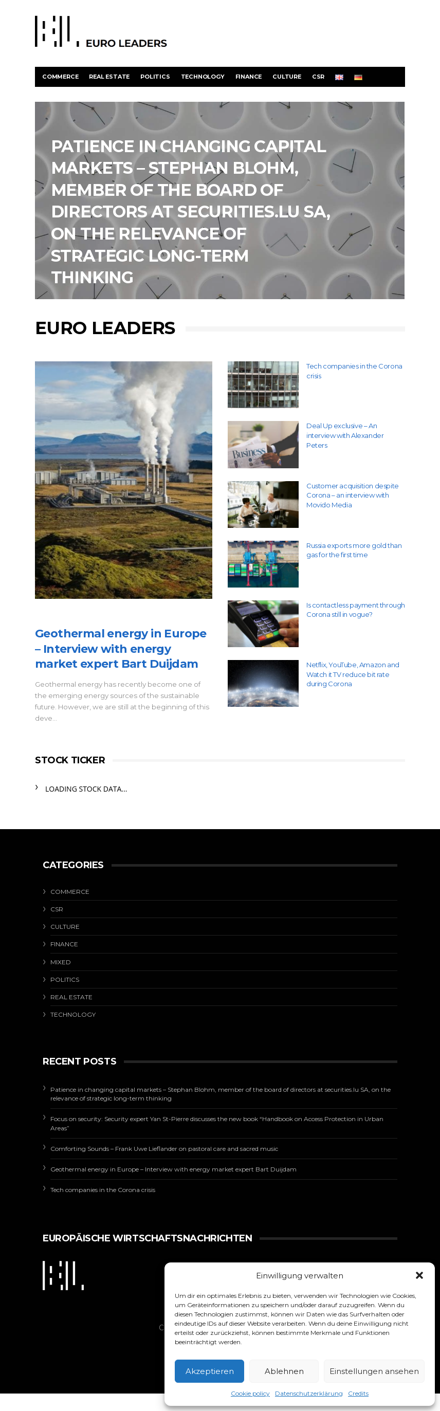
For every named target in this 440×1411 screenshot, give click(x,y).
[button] (419, 1275)
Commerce (60, 76)
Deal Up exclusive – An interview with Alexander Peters (344, 435)
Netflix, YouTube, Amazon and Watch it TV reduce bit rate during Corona (352, 674)
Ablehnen (284, 1371)
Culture (286, 76)
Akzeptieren (210, 1371)
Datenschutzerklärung (309, 1393)
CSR (318, 76)
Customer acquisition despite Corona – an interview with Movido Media (352, 495)
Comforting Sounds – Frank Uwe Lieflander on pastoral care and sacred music (164, 1148)
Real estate (109, 76)
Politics (155, 76)
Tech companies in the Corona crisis (102, 1190)
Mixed (60, 962)
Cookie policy (250, 1393)
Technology (203, 76)
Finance (248, 76)
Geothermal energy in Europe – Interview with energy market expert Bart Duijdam (121, 649)
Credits (358, 1393)
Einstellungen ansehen (374, 1371)
